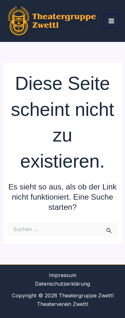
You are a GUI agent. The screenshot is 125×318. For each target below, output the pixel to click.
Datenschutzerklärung (62, 284)
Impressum (62, 275)
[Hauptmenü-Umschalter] (111, 21)
